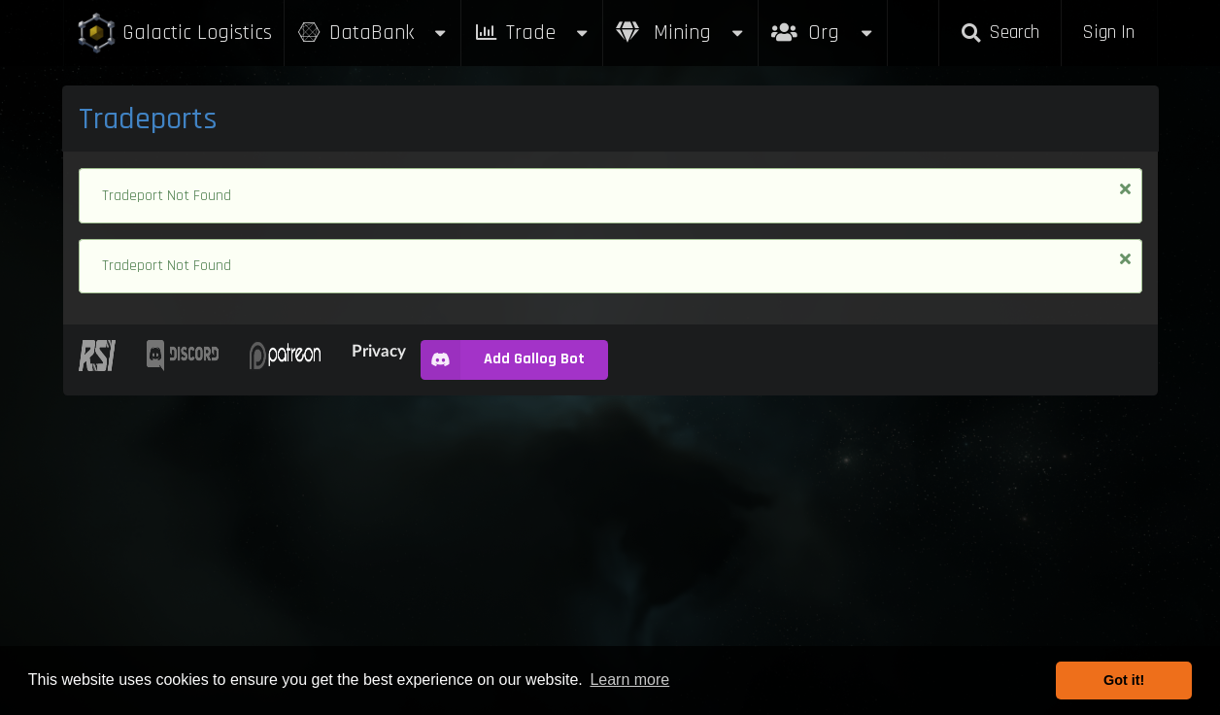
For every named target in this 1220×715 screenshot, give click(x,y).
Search (999, 32)
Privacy (379, 350)
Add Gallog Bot (503, 360)
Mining (681, 32)
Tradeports (148, 119)
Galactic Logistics (174, 33)
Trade (532, 32)
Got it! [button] (1123, 680)
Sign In (1108, 32)
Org (823, 23)
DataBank (373, 32)
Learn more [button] (629, 679)
